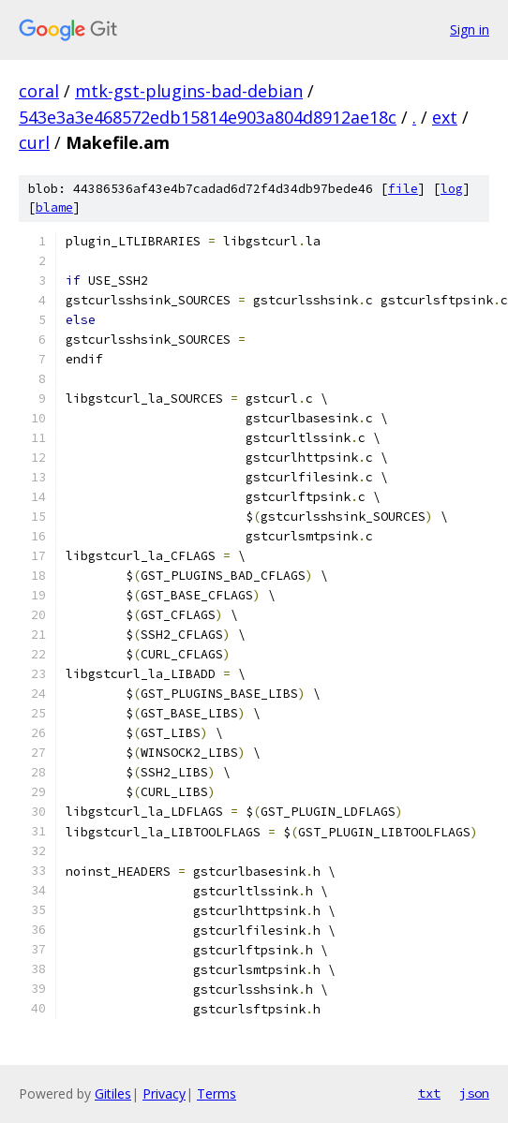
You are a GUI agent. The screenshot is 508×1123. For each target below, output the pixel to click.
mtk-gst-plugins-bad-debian (189, 91)
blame (54, 207)
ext (444, 117)
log (452, 189)
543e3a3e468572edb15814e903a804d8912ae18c (207, 117)
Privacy (164, 1093)
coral (39, 91)
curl (34, 142)
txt (429, 1093)
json (474, 1093)
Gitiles (113, 1093)
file (403, 189)
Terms (216, 1093)
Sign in (469, 29)
